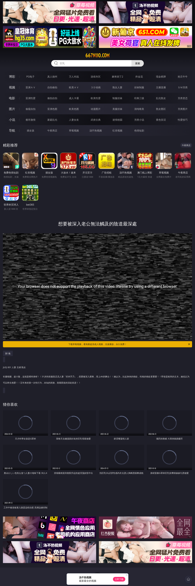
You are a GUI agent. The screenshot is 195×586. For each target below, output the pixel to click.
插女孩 (30, 130)
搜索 (137, 63)
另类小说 (139, 119)
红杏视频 (117, 130)
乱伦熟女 (161, 98)
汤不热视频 (95, 130)
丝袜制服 (139, 87)
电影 (12, 98)
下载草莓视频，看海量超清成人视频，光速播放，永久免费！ (129, 344)
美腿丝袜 (117, 109)
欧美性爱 (96, 98)
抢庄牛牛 (183, 76)
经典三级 (139, 98)
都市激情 (30, 119)
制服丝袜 (117, 98)
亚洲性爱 (30, 98)
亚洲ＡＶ (30, 87)
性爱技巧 (183, 119)
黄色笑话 (161, 119)
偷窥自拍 (30, 109)
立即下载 (119, 579)
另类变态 (183, 98)
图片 (12, 109)
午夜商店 (52, 130)
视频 (12, 87)
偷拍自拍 (52, 98)
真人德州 (52, 76)
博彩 (12, 76)
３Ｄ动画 (96, 87)
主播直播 (161, 87)
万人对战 (74, 76)
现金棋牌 (161, 76)
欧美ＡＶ (74, 87)
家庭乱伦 (52, 119)
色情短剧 (139, 130)
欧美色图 (74, 109)
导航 (12, 130)
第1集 (8, 353)
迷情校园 (117, 119)
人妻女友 (74, 119)
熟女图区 (161, 109)
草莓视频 (74, 130)
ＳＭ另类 (183, 87)
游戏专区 (96, 76)
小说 (12, 120)
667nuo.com (97, 55)
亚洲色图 (52, 109)
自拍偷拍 (52, 87)
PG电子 (30, 76)
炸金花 (139, 76)
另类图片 (183, 109)
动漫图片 (96, 109)
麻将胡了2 (117, 76)
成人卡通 (74, 98)
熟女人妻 (117, 87)
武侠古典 (96, 119)
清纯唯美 (139, 109)
